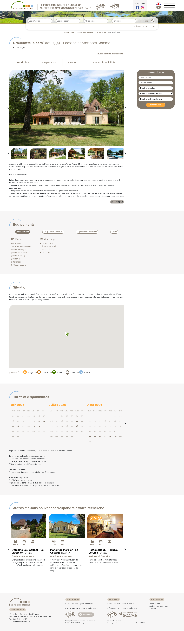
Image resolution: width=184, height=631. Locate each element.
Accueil (66, 32)
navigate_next (124, 108)
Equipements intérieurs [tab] (53, 232)
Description (22, 62)
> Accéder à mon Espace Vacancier (120, 604)
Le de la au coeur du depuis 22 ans (65, 6)
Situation (72, 62)
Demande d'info (156, 105)
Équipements (49, 62)
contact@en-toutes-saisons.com (21, 621)
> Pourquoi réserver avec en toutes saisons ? (123, 608)
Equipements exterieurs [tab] (87, 232)
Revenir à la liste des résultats (110, 54)
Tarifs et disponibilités (103, 62)
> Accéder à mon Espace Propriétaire (79, 604)
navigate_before (7, 108)
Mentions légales (155, 604)
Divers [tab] (114, 232)
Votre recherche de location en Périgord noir (88, 32)
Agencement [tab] (23, 232)
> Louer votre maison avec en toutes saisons (81, 608)
